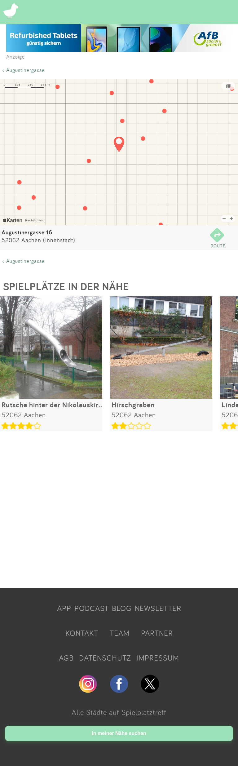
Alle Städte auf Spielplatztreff (119, 712)
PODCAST (91, 608)
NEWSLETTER (158, 608)
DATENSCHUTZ (105, 658)
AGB (66, 658)
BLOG (122, 608)
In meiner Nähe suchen (119, 733)
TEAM (120, 633)
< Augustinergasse (23, 70)
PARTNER (157, 633)
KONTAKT (81, 633)
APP (64, 608)
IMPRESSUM (157, 658)
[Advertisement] (119, 507)
